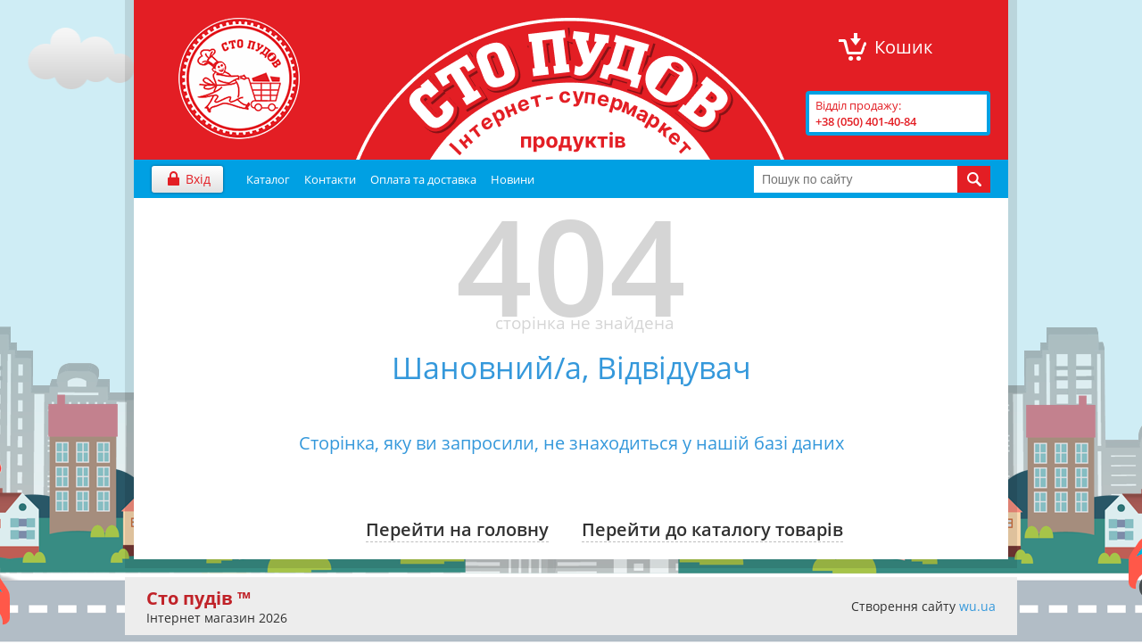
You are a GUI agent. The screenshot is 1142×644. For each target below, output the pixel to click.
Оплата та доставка (423, 179)
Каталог (268, 179)
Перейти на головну (457, 529)
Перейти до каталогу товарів (712, 529)
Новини (512, 179)
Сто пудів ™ (198, 598)
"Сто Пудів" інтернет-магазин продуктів (239, 78)
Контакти (330, 179)
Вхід (198, 178)
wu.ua (977, 606)
